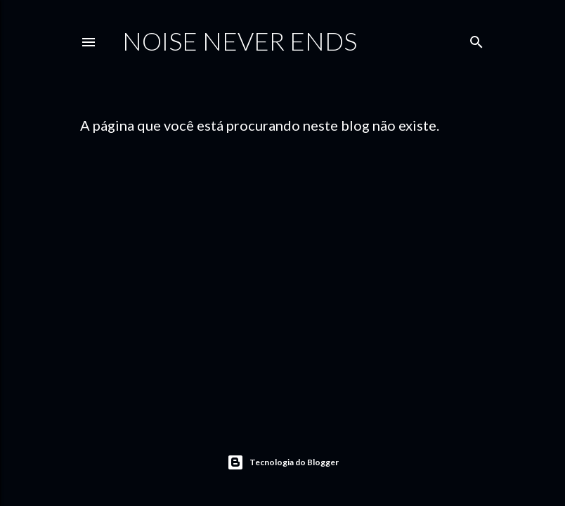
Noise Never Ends (239, 40)
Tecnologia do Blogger (283, 462)
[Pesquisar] (476, 39)
